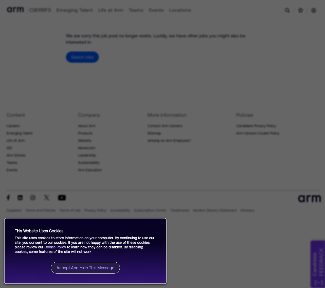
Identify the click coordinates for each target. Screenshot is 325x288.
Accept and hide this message (85, 267)
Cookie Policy (55, 247)
